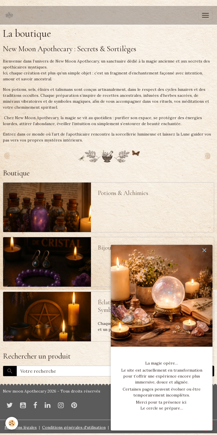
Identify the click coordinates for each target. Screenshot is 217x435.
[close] (204, 250)
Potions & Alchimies (123, 193)
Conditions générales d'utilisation (74, 427)
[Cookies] (12, 423)
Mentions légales (21, 427)
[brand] (10, 15)
